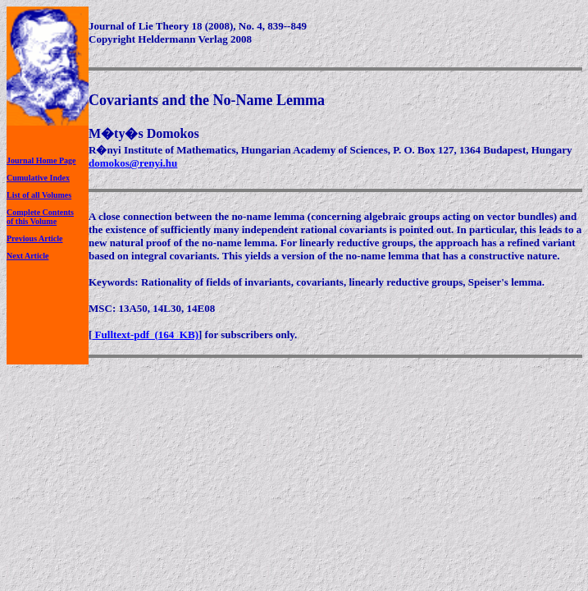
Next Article (27, 255)
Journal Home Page (41, 160)
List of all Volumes (39, 194)
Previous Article (34, 238)
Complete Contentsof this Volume (40, 217)
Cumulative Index (38, 177)
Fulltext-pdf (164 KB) (145, 334)
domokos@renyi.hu (133, 163)
